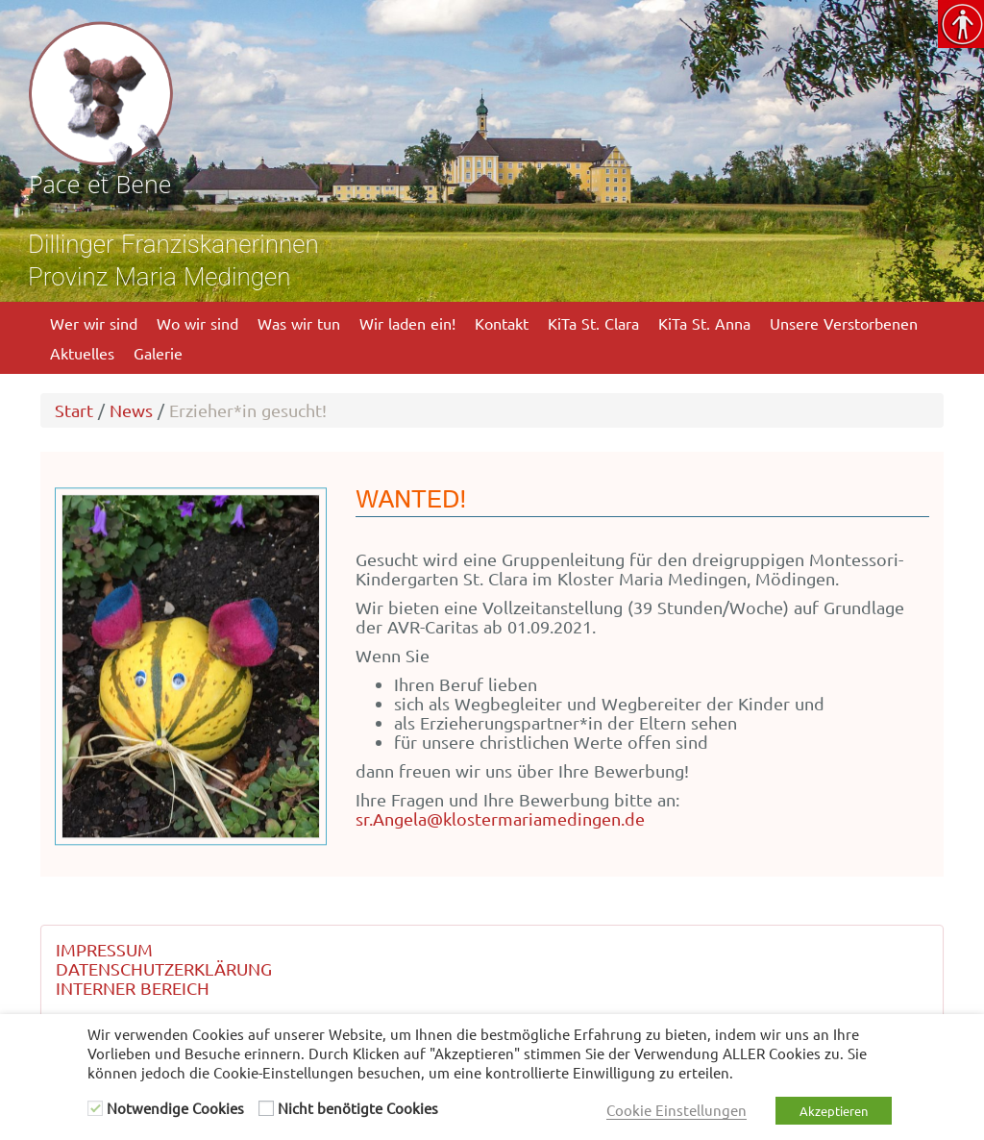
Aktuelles (82, 352)
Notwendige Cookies (175, 1108)
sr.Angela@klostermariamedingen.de (500, 818)
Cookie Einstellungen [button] (676, 1110)
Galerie (158, 352)
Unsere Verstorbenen (844, 323)
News (131, 410)
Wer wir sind (93, 323)
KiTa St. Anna (704, 323)
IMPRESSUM (104, 949)
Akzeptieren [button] (834, 1111)
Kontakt (502, 323)
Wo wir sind (197, 323)
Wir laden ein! (407, 323)
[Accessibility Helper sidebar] (961, 23)
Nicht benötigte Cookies (358, 1108)
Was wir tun (299, 323)
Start (74, 410)
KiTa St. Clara (593, 323)
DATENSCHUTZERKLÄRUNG (164, 968)
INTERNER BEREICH (132, 988)
